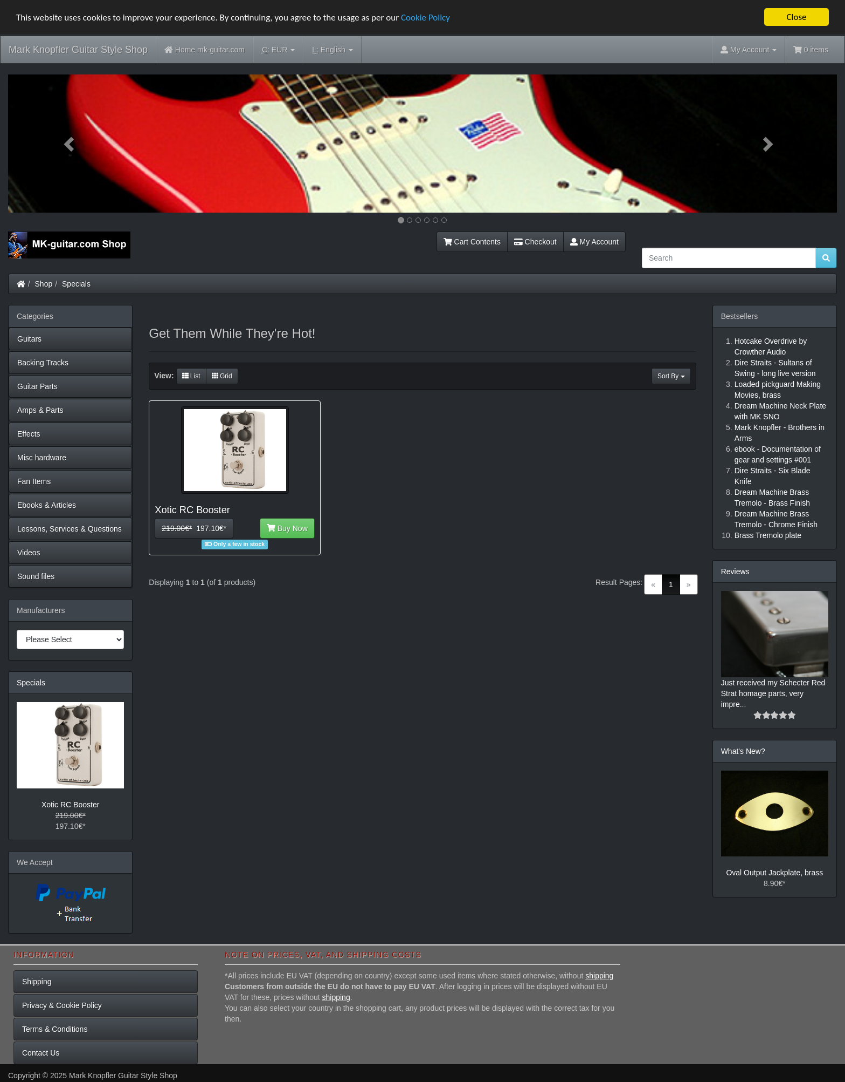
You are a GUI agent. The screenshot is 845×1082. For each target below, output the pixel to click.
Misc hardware (41, 457)
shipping (599, 975)
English (332, 50)
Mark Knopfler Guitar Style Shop (78, 49)
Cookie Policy (425, 17)
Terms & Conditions (54, 1029)
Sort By (671, 376)
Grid (222, 376)
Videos (28, 552)
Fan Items (34, 481)
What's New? (743, 751)
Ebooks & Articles (46, 505)
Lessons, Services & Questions (69, 529)
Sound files (35, 576)
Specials (76, 284)
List (191, 376)
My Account (594, 241)
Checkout (535, 241)
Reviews (735, 571)
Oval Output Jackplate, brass (774, 872)
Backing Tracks (42, 362)
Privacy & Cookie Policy (62, 1005)
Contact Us (40, 1053)
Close (796, 17)
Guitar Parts (37, 386)
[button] (70, 143)
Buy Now (287, 528)
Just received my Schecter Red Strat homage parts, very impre (773, 693)
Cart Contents (472, 241)
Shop (44, 284)
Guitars (29, 339)
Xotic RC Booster (70, 804)
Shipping (37, 981)
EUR (278, 50)
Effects (28, 434)
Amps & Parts (40, 410)
